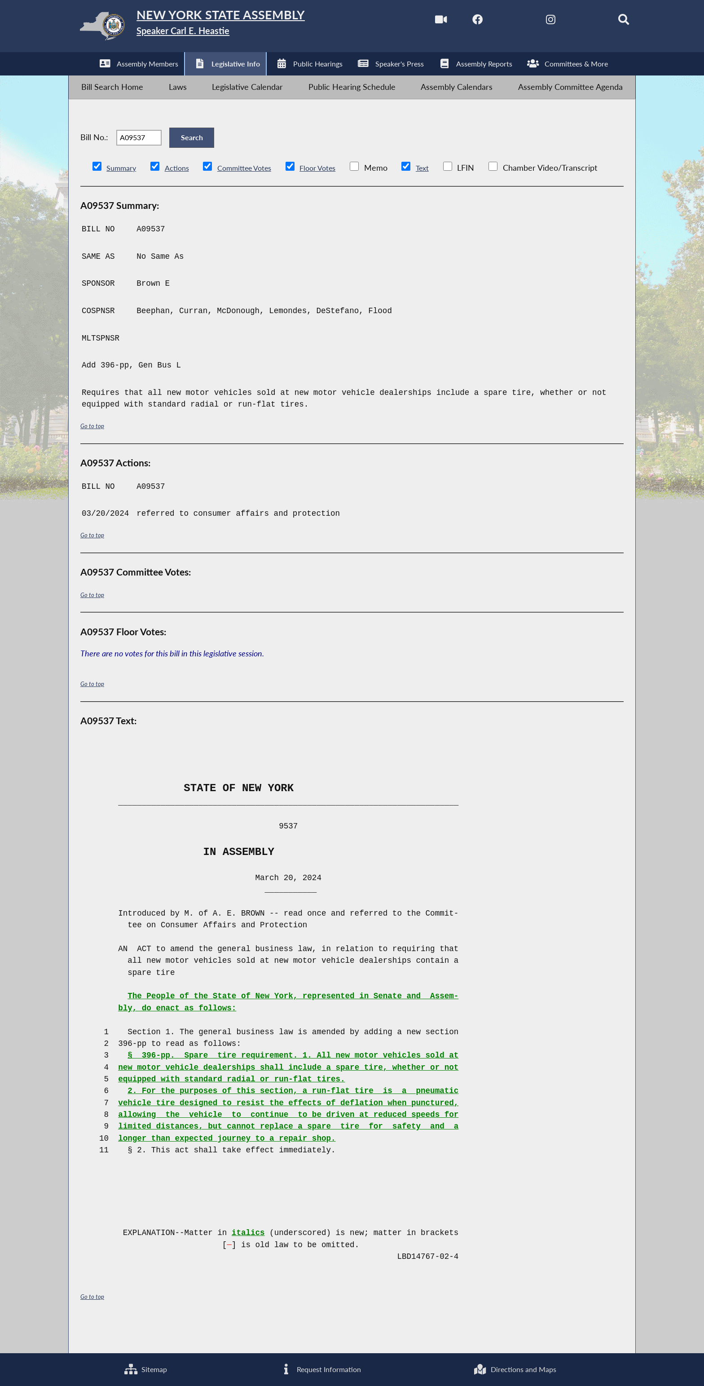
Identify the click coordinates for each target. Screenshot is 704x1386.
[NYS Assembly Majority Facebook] (456, 22)
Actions (181, 193)
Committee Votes (254, 193)
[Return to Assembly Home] (211, 28)
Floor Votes (333, 193)
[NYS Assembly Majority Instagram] (532, 22)
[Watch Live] (418, 22)
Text (441, 193)
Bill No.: (94, 155)
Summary (123, 193)
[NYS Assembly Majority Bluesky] (570, 22)
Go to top (93, 450)
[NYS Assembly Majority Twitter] (494, 22)
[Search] (608, 22)
